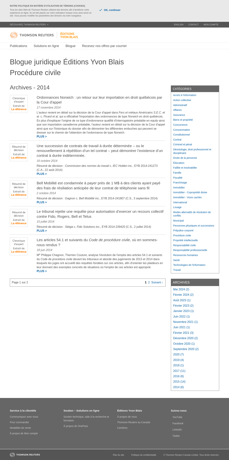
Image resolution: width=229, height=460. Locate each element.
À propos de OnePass (76, 426)
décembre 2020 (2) (185, 338)
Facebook (177, 423)
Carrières (122, 427)
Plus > (42, 136)
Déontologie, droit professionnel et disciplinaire (192, 151)
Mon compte (211, 24)
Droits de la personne (185, 157)
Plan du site (118, 455)
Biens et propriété (183, 119)
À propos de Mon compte (24, 433)
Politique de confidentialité (143, 455)
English (179, 24)
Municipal (178, 220)
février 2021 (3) (183, 332)
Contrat (177, 139)
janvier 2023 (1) (183, 311)
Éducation (178, 162)
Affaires (177, 110)
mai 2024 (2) (181, 289)
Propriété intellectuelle (185, 240)
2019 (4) (178, 359)
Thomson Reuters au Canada (133, 422)
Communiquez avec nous (24, 416)
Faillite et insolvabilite (185, 167)
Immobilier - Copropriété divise (190, 192)
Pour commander (19, 422)
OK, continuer (110, 10)
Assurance (179, 115)
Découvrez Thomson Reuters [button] (29, 24)
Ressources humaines (185, 255)
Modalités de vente (20, 427)
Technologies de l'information (189, 265)
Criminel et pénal (182, 144)
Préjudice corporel (183, 230)
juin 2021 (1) (181, 327)
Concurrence (180, 124)
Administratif (180, 105)
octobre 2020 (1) (184, 343)
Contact (193, 24)
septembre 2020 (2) (186, 349)
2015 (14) (179, 381)
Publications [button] (18, 46)
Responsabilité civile (184, 245)
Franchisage (180, 182)
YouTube (177, 417)
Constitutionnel (181, 134)
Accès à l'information (184, 95)
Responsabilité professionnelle (190, 250)
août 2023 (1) (182, 300)
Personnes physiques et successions (193, 225)
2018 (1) (178, 365)
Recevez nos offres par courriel (104, 46)
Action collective (182, 100)
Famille (177, 172)
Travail (177, 270)
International (180, 202)
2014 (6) (178, 387)
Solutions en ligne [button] (46, 46)
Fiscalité (177, 177)
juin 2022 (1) (181, 316)
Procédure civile (182, 235)
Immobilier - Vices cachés (187, 197)
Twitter (176, 435)
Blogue (70, 46)
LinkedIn (177, 429)
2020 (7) (178, 354)
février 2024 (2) (183, 294)
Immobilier (179, 187)
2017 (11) (179, 370)
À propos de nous (127, 416)
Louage (177, 207)
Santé (176, 260)
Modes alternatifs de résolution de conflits (192, 214)
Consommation (181, 129)
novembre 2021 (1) (185, 321)
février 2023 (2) (183, 305)
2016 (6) (178, 376)
